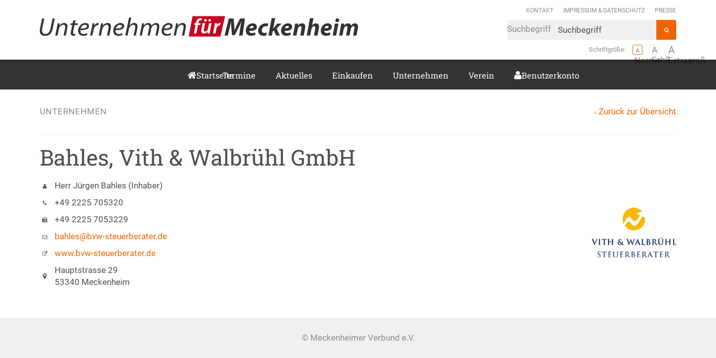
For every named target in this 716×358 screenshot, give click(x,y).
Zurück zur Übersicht (637, 111)
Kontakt (539, 10)
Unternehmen (420, 75)
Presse (665, 10)
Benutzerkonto (525, 75)
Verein (481, 75)
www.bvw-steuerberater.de (105, 253)
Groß (654, 50)
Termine (239, 75)
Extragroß (671, 50)
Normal (637, 50)
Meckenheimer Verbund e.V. (199, 26)
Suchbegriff (581, 30)
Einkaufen (352, 75)
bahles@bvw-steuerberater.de (111, 236)
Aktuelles (293, 75)
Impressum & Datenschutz (604, 10)
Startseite (199, 75)
